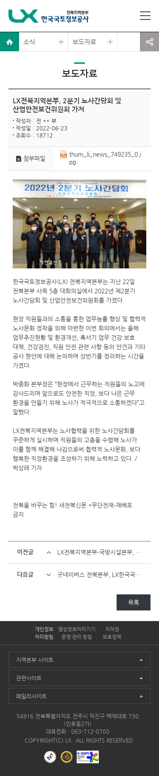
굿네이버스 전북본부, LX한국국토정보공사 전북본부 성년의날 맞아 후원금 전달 (104, 574)
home (9, 41)
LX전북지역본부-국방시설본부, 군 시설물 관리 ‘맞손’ (104, 552)
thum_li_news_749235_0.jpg (105, 158)
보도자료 (84, 41)
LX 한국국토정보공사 (48, 17)
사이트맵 (145, 15)
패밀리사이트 (31, 696)
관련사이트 (29, 678)
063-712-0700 (90, 731)
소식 (29, 41)
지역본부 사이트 (34, 660)
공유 (149, 41)
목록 (133, 602)
